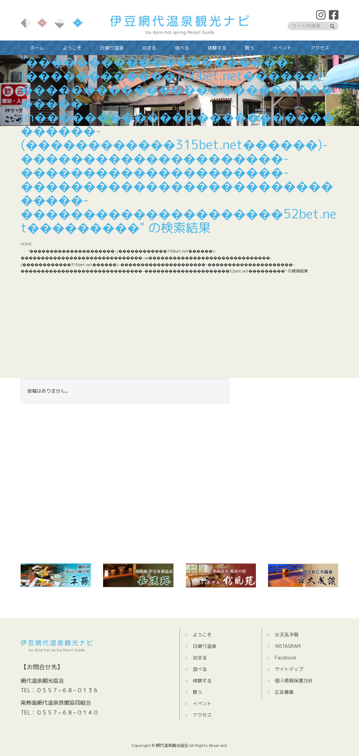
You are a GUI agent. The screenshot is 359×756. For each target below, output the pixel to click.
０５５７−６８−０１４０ (67, 712)
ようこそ (202, 634)
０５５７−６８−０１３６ (67, 690)
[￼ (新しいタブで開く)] (56, 575)
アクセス (202, 715)
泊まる (200, 657)
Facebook (285, 657)
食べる (200, 669)
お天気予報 (286, 634)
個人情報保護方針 (294, 680)
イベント (202, 703)
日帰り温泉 (204, 646)
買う (197, 692)
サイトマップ (289, 669)
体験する (202, 680)
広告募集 (284, 692)
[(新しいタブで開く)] (138, 575)
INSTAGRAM (288, 646)
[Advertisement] (179, 327)
